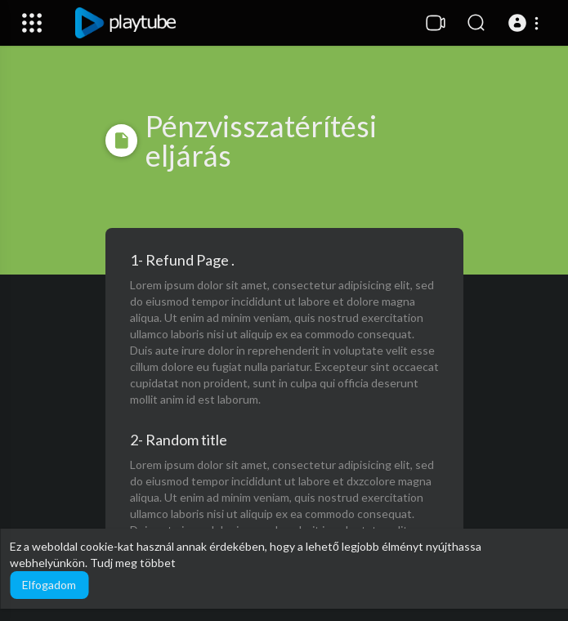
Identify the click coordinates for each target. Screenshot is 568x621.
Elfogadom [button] (49, 585)
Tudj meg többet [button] (133, 563)
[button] (526, 23)
